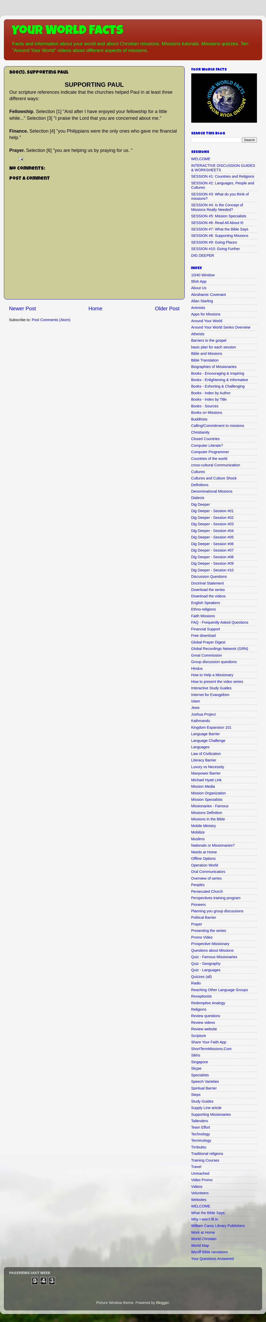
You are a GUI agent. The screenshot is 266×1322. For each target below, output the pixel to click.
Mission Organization (208, 793)
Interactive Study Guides (211, 688)
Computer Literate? (207, 445)
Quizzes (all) (201, 977)
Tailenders (199, 1121)
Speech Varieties (205, 1081)
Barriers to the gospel (208, 340)
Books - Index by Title (209, 399)
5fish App (198, 281)
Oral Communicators (208, 872)
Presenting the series (208, 931)
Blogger (162, 1303)
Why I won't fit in (204, 1219)
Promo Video (202, 937)
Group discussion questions (214, 662)
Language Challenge (208, 741)
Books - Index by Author (211, 393)
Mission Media (203, 786)
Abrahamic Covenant (208, 295)
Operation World (204, 865)
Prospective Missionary (210, 944)
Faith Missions (203, 616)
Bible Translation (204, 360)
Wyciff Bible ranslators (209, 1252)
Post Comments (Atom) (51, 320)
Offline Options (203, 858)
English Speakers (205, 603)
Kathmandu (200, 721)
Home (96, 308)
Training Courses (205, 1160)
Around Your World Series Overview (220, 327)
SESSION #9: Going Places (214, 242)
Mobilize (198, 832)
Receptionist (201, 996)
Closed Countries (205, 439)
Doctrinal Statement (207, 583)
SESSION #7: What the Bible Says (219, 229)
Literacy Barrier (203, 760)
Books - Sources (204, 406)
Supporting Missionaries (211, 1114)
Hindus (197, 668)
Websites (198, 1200)
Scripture (198, 1036)
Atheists (197, 334)
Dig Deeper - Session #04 (212, 531)
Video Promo (202, 1180)
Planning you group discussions (217, 911)
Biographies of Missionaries (214, 367)
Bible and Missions (206, 353)
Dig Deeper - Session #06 (212, 544)
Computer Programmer (210, 452)
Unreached (200, 1173)
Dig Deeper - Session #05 (212, 537)
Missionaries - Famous (210, 806)
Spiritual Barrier (204, 1088)
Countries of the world (209, 459)
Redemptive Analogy (208, 1003)
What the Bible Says (208, 1213)
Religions (198, 1009)
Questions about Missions (212, 950)
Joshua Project (203, 714)
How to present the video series (217, 682)
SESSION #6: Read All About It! (217, 223)
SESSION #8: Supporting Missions (219, 236)
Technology (200, 1134)
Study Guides (202, 1101)
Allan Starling (202, 301)
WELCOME (200, 159)
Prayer (196, 924)
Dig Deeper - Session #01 (212, 511)
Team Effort (200, 1127)
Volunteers (200, 1193)
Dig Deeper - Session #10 (212, 570)
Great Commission (206, 655)
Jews (195, 708)
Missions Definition (206, 813)
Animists (198, 308)
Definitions (199, 485)
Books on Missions (206, 412)
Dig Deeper (200, 504)
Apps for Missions (206, 314)
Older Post (167, 308)
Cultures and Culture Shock (214, 478)
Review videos (203, 1022)
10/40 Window (203, 275)
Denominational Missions (211, 491)
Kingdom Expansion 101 (211, 727)
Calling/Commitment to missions (217, 426)
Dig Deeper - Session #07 (212, 550)
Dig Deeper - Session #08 (212, 557)
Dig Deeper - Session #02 (212, 518)
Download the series (208, 590)
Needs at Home (204, 852)
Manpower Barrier (206, 773)
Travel (196, 1167)
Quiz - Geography (206, 964)
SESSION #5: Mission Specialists (218, 216)
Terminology (201, 1140)
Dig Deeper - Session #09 (212, 563)
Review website (204, 1029)
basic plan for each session (213, 347)
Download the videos (208, 596)
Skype (196, 1068)
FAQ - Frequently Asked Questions (219, 622)
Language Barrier (205, 734)
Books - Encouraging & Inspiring (217, 373)
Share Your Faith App (208, 1042)
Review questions (205, 1016)
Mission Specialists (207, 799)
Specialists (200, 1075)
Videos (196, 1186)
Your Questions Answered (212, 1259)
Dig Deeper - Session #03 (212, 524)
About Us (198, 288)
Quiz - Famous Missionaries (214, 957)
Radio (196, 983)
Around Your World (206, 321)
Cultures (198, 472)
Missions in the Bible (208, 819)
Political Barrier (203, 917)
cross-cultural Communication (215, 465)
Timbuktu (198, 1147)
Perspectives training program (215, 898)
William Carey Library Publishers (218, 1226)
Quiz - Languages (206, 970)
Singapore (199, 1062)
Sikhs (195, 1055)
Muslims (198, 839)
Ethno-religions (203, 609)
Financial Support (205, 629)
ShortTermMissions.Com (211, 1049)
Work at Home (203, 1232)
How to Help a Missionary (212, 675)
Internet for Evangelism (210, 695)
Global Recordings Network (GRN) (219, 649)
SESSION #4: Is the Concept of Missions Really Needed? (217, 207)
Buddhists (199, 419)
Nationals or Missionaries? (213, 845)
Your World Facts (67, 31)
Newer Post (22, 308)
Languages (200, 747)
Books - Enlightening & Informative (219, 380)
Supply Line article (206, 1108)
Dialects (197, 498)
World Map (200, 1245)
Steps (196, 1095)
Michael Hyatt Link (206, 780)
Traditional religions (207, 1154)
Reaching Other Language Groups (219, 990)
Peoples (198, 885)
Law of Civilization (206, 754)
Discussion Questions (209, 576)
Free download (203, 635)
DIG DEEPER (202, 255)
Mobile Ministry (203, 826)
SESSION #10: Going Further (215, 249)
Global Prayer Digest (208, 642)
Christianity (200, 432)
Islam (195, 701)
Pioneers (198, 905)
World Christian (203, 1239)
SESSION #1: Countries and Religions (222, 176)
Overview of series (206, 878)
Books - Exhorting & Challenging (218, 386)
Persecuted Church (207, 891)
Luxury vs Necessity (207, 767)
